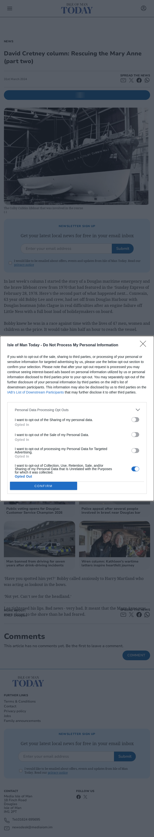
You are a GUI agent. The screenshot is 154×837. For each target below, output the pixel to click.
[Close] (144, 345)
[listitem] (77, 409)
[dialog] (77, 418)
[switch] (135, 419)
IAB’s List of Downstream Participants (35, 392)
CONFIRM (43, 486)
